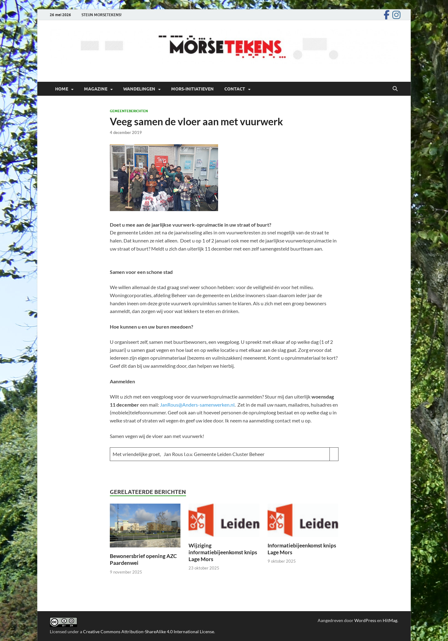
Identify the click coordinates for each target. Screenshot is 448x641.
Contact (234, 88)
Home (61, 88)
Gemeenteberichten (129, 111)
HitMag (390, 620)
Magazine (95, 88)
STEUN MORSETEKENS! (102, 14)
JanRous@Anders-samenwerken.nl (197, 405)
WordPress (365, 620)
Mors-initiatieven (192, 88)
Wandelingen (139, 88)
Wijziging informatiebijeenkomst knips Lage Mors (223, 552)
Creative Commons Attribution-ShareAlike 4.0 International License (148, 631)
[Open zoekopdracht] (395, 89)
